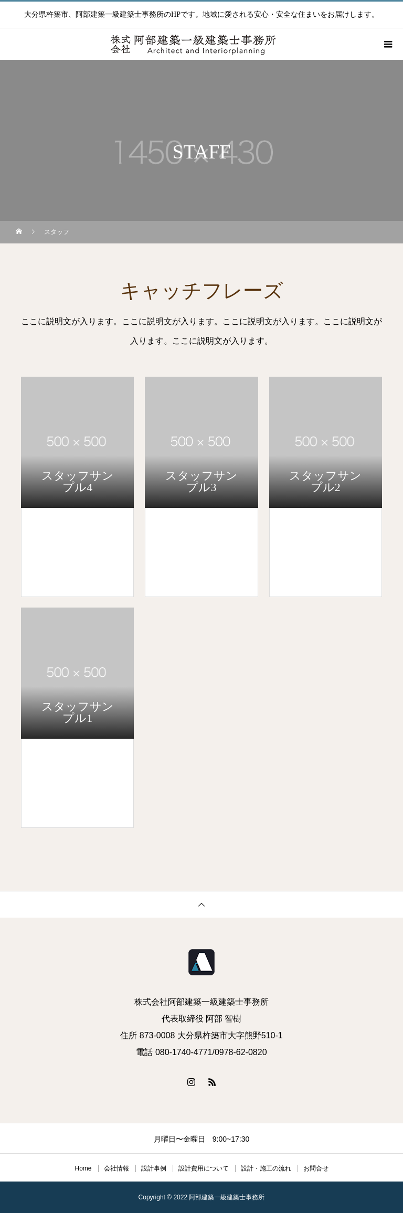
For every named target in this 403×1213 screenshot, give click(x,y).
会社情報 (116, 1168)
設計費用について (203, 1168)
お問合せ (315, 1168)
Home (83, 1168)
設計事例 (153, 1168)
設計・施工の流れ (266, 1168)
